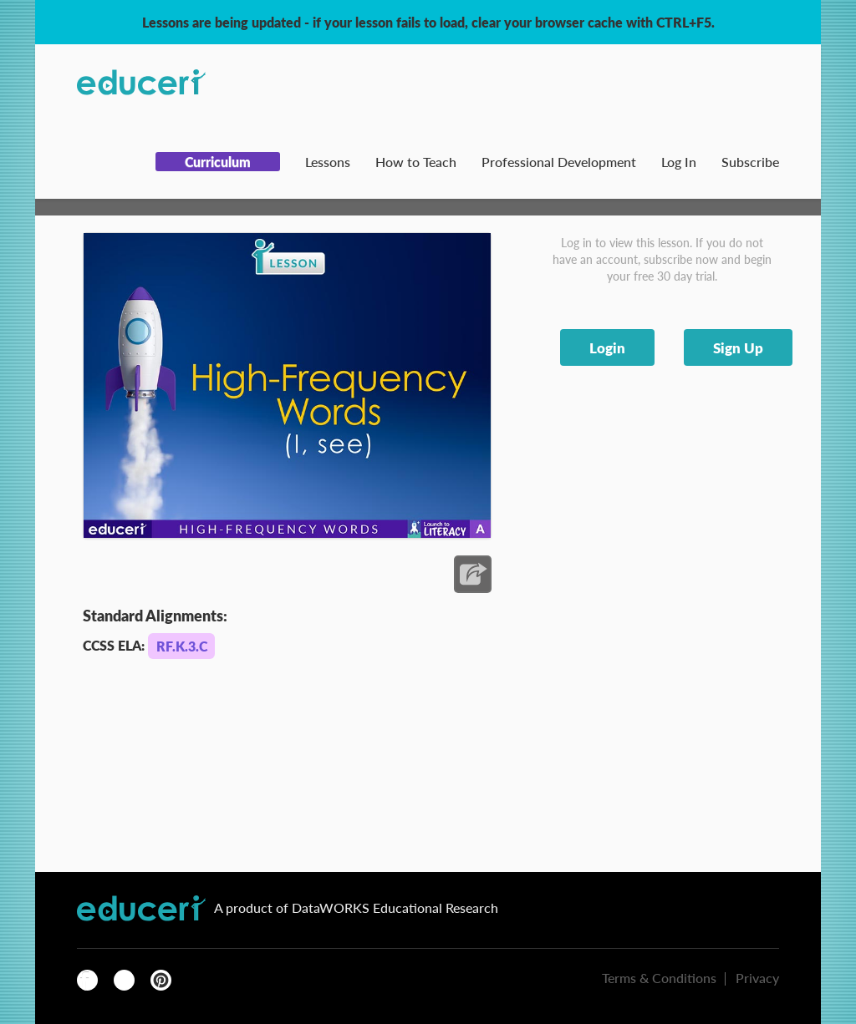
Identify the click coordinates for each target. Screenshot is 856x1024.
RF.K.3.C (181, 646)
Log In (678, 161)
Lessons (327, 161)
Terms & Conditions (659, 977)
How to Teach (415, 161)
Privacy (757, 977)
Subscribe (750, 161)
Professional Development (559, 161)
